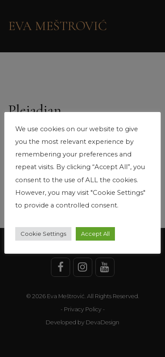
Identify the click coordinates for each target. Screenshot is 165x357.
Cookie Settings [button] (43, 233)
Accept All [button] (95, 233)
